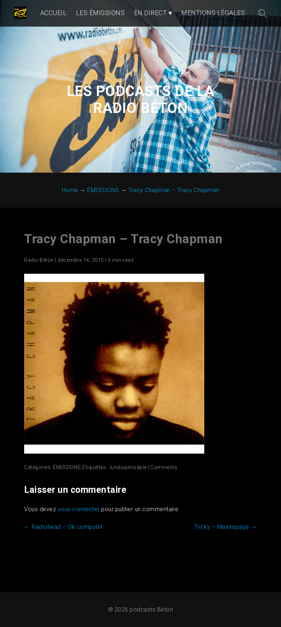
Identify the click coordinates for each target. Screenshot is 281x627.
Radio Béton (39, 288)
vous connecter (78, 537)
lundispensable (128, 496)
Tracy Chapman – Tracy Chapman (123, 267)
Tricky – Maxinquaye (226, 555)
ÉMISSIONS (67, 496)
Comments (163, 496)
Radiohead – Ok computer (63, 555)
